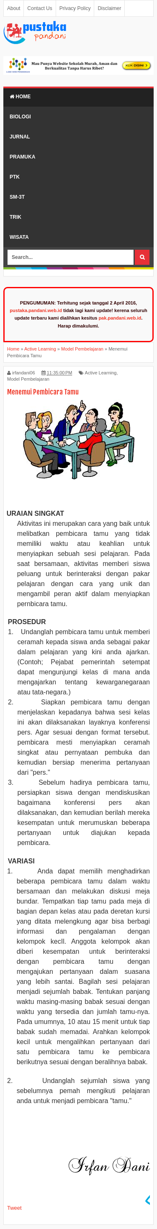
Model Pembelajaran (28, 379)
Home (20, 97)
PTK (15, 177)
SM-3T (17, 197)
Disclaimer (109, 8)
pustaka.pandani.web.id (36, 310)
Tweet (14, 1208)
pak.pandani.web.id (119, 317)
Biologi (20, 117)
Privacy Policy (75, 8)
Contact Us (39, 8)
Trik (15, 217)
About (13, 8)
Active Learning (101, 372)
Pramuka (22, 157)
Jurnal (20, 137)
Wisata (19, 237)
